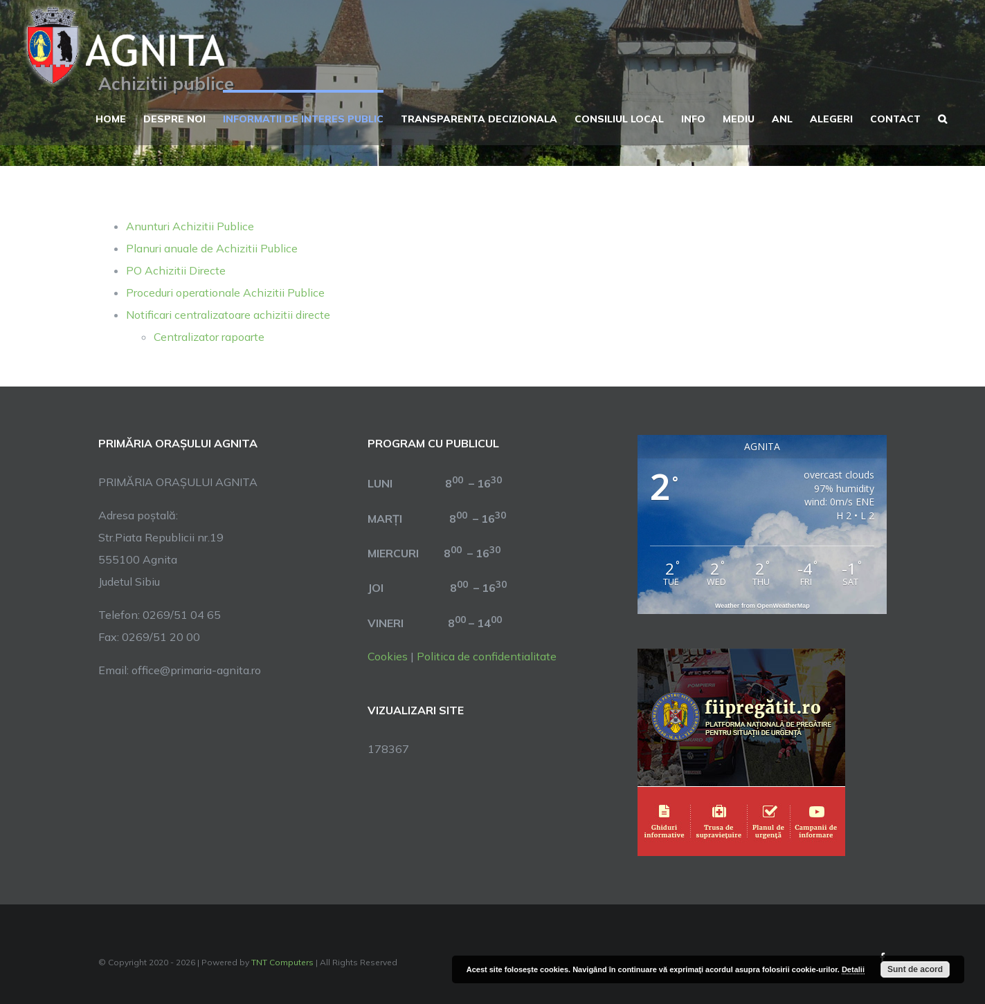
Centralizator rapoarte (209, 337)
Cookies (388, 656)
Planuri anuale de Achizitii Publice (212, 248)
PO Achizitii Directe (176, 270)
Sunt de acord (915, 969)
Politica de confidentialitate (487, 656)
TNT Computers (282, 962)
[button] (942, 117)
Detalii (853, 969)
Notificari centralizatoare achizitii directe (228, 315)
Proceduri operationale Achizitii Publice (225, 292)
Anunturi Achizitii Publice (190, 226)
